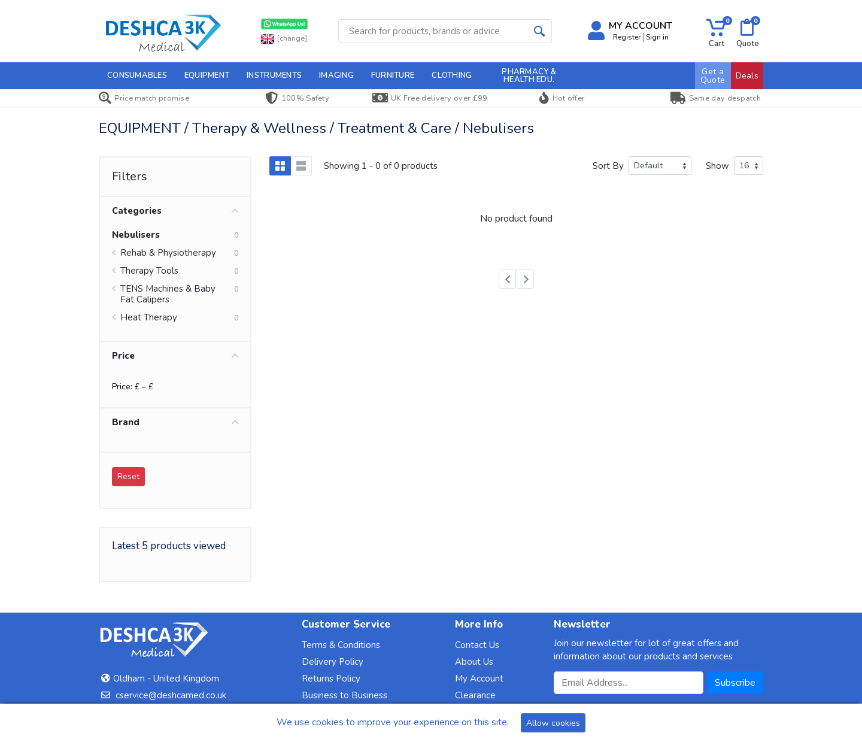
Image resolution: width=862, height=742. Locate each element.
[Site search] (433, 31)
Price (175, 356)
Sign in (657, 37)
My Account (479, 679)
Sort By (608, 166)
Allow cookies (553, 723)
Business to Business (344, 695)
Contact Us (477, 645)
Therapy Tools (149, 270)
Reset (128, 476)
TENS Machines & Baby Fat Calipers (168, 294)
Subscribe (735, 682)
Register (627, 37)
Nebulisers (136, 234)
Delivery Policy (332, 662)
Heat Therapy (148, 317)
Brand (175, 422)
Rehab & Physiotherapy (168, 252)
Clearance (475, 695)
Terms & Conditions (341, 645)
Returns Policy (331, 679)
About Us (474, 662)
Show (717, 166)
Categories (175, 211)
